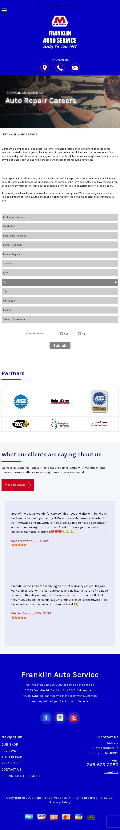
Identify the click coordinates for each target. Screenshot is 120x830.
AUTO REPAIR (12, 757)
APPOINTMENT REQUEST (21, 776)
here (75, 193)
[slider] (18, 544)
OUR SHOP (10, 744)
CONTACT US (12, 769)
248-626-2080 (53, 684)
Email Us (111, 772)
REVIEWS (9, 751)
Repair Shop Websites (50, 797)
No (83, 333)
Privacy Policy (60, 802)
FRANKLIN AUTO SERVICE (25, 92)
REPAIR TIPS (11, 763)
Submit (60, 345)
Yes (66, 333)
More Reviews (18, 485)
